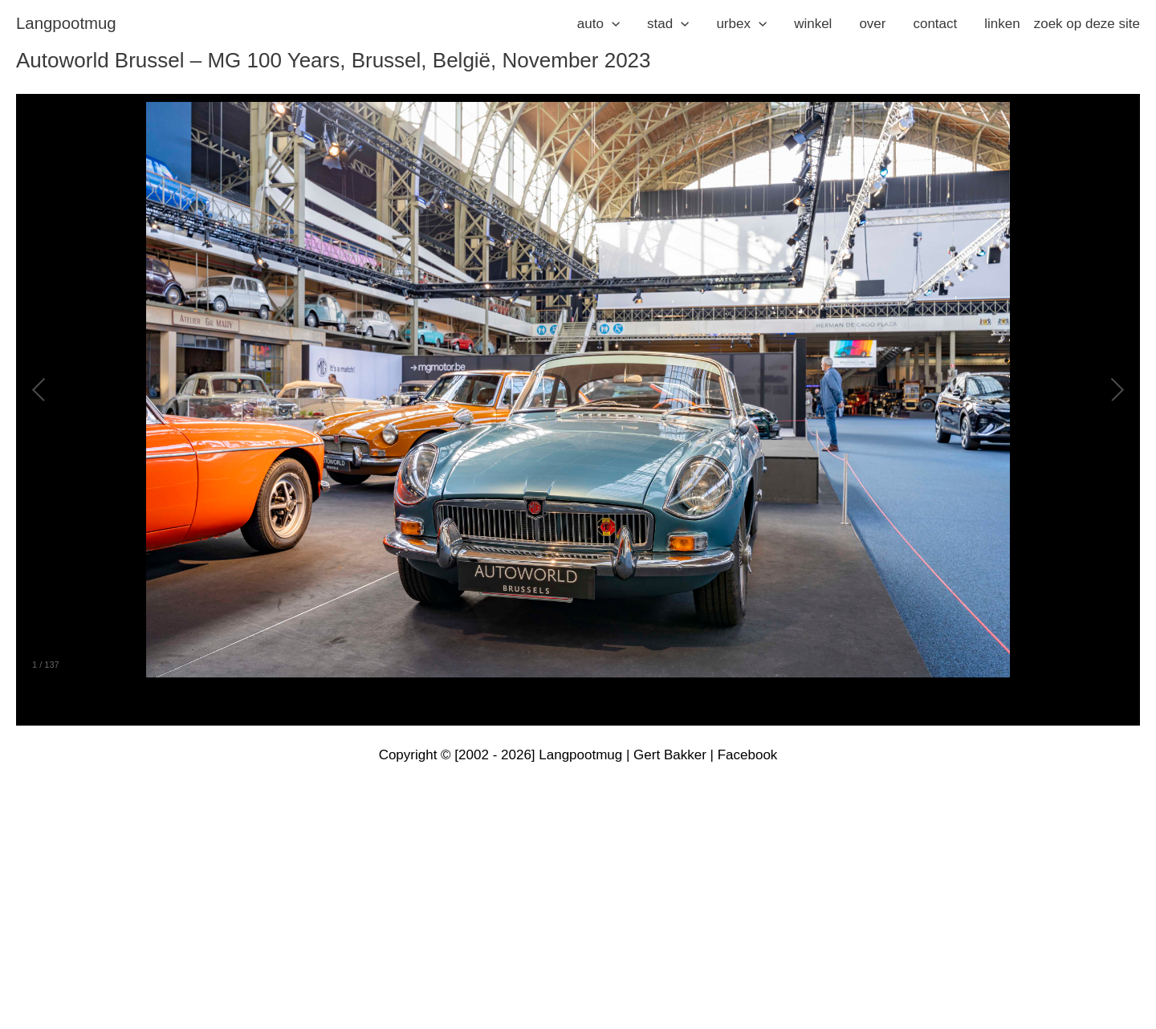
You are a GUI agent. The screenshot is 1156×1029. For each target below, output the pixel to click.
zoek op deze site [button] (1087, 24)
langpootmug (66, 23)
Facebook (748, 755)
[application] (612, 24)
